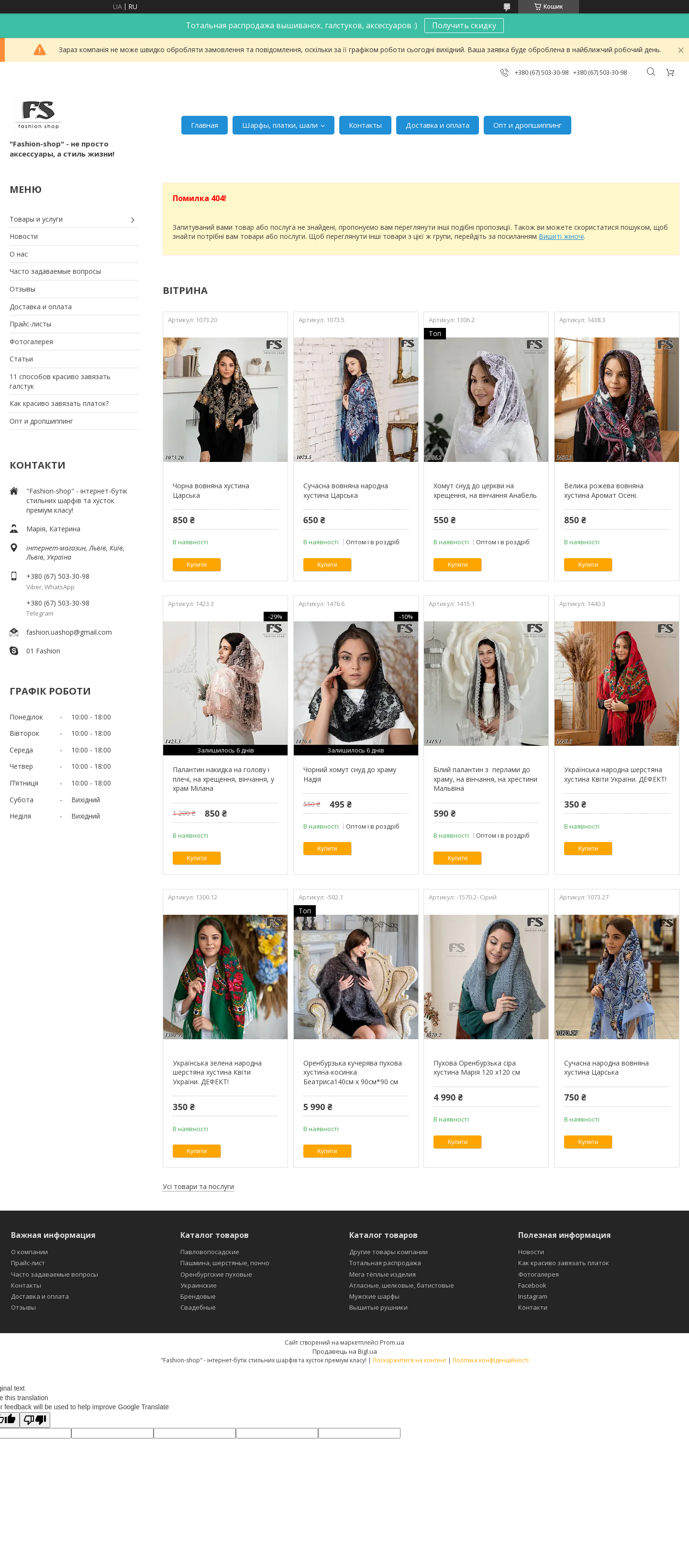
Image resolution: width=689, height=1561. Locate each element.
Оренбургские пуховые (216, 1274)
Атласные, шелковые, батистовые (401, 1285)
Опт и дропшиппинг (527, 125)
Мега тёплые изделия (382, 1274)
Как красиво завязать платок (563, 1262)
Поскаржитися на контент (409, 1360)
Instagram (532, 1296)
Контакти (532, 1307)
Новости (24, 236)
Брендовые (198, 1296)
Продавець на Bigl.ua (344, 1351)
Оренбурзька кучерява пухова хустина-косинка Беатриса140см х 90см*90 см (352, 1072)
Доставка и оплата (437, 125)
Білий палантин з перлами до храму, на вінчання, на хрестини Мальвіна (485, 779)
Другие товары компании (388, 1251)
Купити (197, 564)
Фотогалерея (31, 341)
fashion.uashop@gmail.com (69, 632)
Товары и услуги (36, 219)
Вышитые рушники (378, 1307)
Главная (204, 125)
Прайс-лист (28, 1262)
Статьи (21, 358)
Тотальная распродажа (385, 1262)
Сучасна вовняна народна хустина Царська (345, 490)
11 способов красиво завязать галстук (60, 381)
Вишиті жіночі (561, 236)
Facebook (532, 1285)
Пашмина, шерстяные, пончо (224, 1262)
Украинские (198, 1285)
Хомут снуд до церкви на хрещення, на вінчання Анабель (485, 490)
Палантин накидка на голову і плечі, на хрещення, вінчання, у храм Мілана (223, 779)
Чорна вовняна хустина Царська (211, 490)
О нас (19, 253)
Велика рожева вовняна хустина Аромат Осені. (604, 490)
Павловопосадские (209, 1251)
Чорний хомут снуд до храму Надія (349, 774)
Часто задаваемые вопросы (55, 271)
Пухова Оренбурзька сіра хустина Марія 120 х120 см (476, 1067)
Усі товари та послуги (198, 1186)
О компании (29, 1251)
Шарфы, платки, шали (280, 125)
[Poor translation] (35, 1420)
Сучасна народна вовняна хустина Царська (606, 1067)
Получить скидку (464, 25)
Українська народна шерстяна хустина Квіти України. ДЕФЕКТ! (615, 774)
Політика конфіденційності (491, 1360)
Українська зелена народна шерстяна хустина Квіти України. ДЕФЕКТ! (217, 1072)
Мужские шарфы (374, 1296)
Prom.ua (392, 1342)
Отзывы (22, 288)
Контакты (365, 125)
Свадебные (198, 1307)
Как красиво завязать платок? (59, 403)
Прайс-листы (30, 323)
